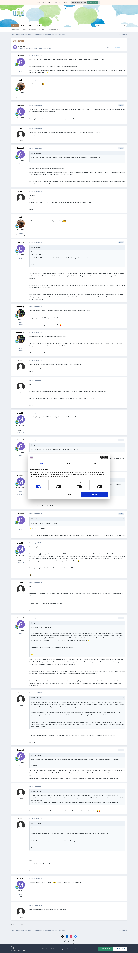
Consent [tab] (41, 463)
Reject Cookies (120, 948)
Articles (50, 2)
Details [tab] (69, 463)
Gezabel (22, 46)
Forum (44, 2)
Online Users (15, 29)
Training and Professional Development (40, 48)
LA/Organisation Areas (53, 29)
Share (107, 47)
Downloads (32, 29)
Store (38, 25)
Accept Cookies (105, 948)
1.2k (20, 322)
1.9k (20, 71)
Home (38, 2)
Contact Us (74, 941)
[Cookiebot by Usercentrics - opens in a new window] (100, 457)
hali (20, 80)
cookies (23, 949)
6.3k (21, 96)
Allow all (95, 494)
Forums (41, 29)
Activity (23, 25)
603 (20, 429)
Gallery (24, 29)
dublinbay (20, 307)
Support (31, 25)
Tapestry (65, 2)
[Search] (104, 25)
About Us (57, 2)
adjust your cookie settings (66, 949)
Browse (15, 26)
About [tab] (96, 463)
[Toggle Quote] (32, 153)
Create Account (92, 2)
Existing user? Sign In (79, 2)
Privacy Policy (65, 941)
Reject (69, 494)
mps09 (20, 413)
